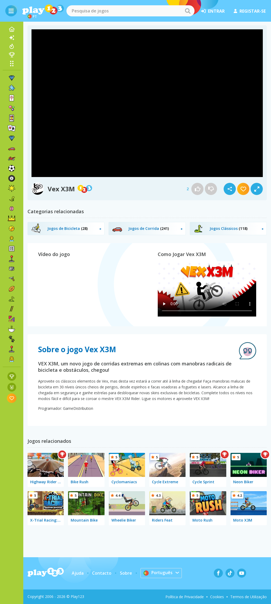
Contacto (101, 573)
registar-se (250, 11)
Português (158, 573)
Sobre (126, 573)
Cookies (217, 596)
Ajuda (77, 573)
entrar (213, 11)
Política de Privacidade (184, 596)
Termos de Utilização (248, 596)
